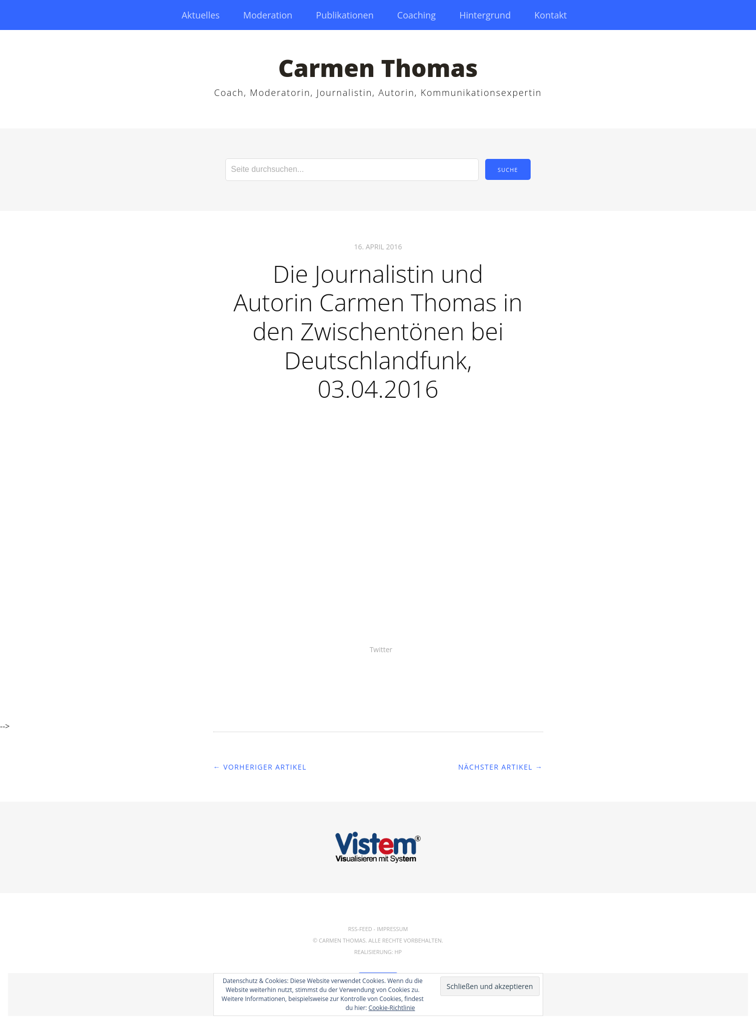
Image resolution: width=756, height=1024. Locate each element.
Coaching (416, 15)
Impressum (392, 929)
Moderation (267, 15)
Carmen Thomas (378, 67)
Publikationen (344, 15)
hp (398, 952)
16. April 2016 (378, 246)
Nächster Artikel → (500, 767)
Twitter (381, 649)
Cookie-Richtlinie (392, 1008)
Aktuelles (200, 15)
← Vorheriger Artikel (260, 767)
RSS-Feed (360, 929)
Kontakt (550, 15)
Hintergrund (485, 15)
